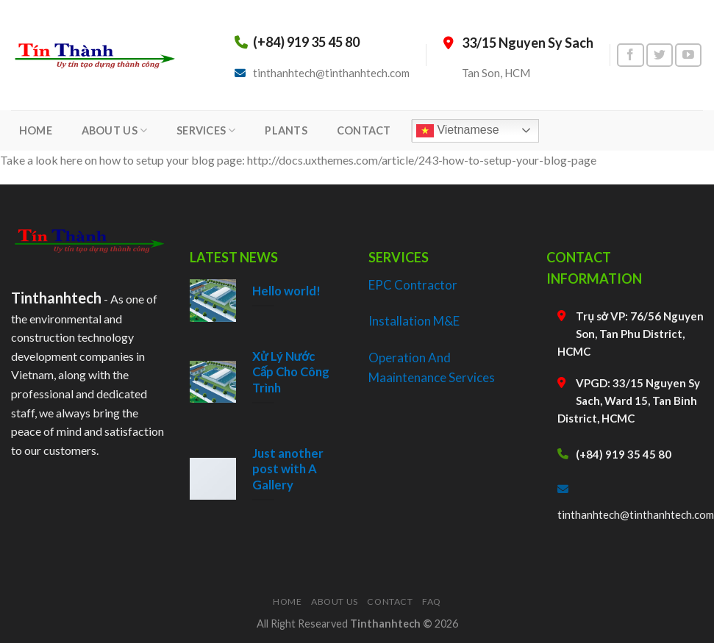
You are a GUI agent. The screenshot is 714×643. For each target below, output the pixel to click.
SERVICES (206, 130)
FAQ (431, 601)
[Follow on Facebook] (630, 55)
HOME (35, 130)
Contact (390, 601)
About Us (334, 601)
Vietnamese (457, 131)
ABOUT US (115, 130)
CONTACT (364, 130)
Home (287, 601)
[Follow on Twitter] (659, 55)
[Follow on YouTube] (688, 55)
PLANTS (286, 130)
